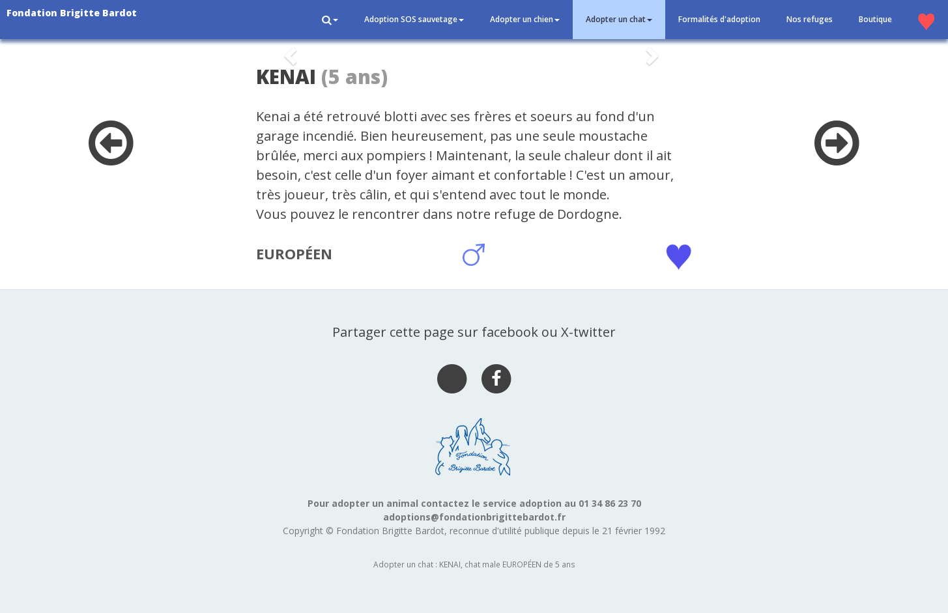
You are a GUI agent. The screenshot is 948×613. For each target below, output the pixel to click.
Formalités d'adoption (719, 19)
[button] (330, 19)
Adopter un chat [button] (619, 19)
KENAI (286, 76)
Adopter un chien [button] (525, 19)
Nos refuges (809, 19)
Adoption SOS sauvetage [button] (414, 19)
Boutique (875, 19)
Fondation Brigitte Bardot (72, 13)
